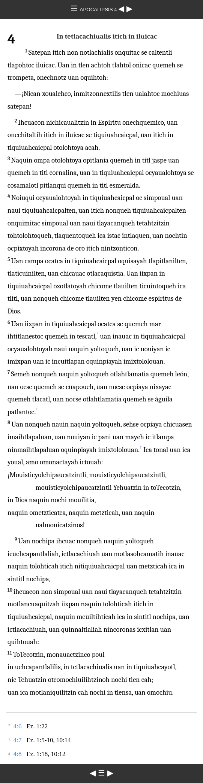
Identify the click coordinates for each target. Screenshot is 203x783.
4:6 (18, 726)
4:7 (18, 740)
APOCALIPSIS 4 (99, 9)
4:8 (18, 754)
